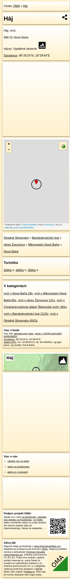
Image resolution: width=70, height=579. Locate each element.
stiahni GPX (10, 342)
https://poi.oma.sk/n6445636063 (19, 227)
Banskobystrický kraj (45, 237)
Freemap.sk (48, 225)
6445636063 (10, 336)
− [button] (9, 150)
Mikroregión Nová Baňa (43, 244)
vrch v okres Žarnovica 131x (36, 300)
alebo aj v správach (17, 472)
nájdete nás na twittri (18, 461)
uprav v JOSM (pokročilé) (48, 333)
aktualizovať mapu (23, 333)
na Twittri (38, 519)
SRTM (38, 569)
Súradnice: (11, 55)
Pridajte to (29, 571)
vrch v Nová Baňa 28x (18, 293)
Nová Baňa (11, 251)
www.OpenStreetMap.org (47, 546)
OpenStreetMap (29, 225)
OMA (16, 6)
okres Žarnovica (14, 244)
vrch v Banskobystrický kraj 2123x (26, 313)
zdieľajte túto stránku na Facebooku (25, 518)
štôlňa (8, 270)
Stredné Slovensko (16, 237)
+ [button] (9, 144)
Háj (25, 6)
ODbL (45, 549)
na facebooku (29, 517)
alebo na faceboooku (18, 466)
